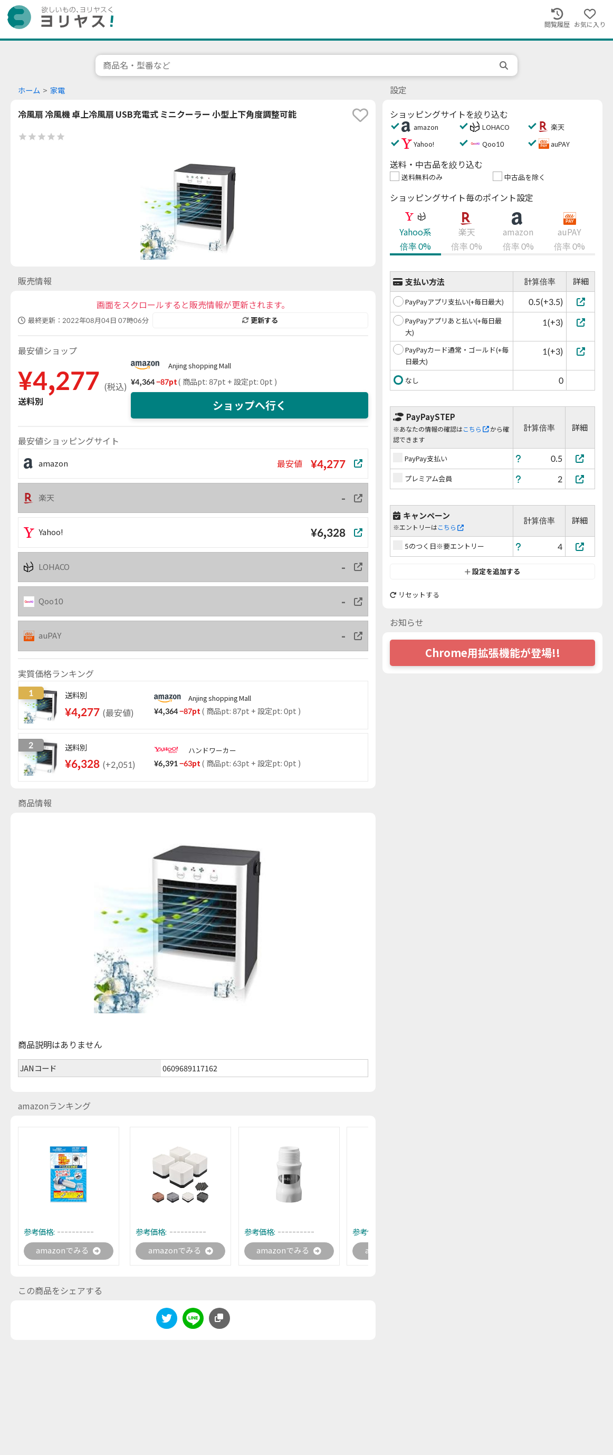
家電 (57, 90)
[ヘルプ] (518, 458)
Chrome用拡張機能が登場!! (492, 652)
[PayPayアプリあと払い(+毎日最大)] (580, 322)
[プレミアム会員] (580, 479)
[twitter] (167, 1321)
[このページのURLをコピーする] (219, 1319)
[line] (193, 1321)
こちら (476, 429)
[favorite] (360, 115)
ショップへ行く (249, 405)
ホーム (29, 90)
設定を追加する (492, 571)
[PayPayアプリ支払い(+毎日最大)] (580, 301)
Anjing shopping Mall (199, 366)
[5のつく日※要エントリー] (580, 546)
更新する (260, 320)
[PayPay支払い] (580, 458)
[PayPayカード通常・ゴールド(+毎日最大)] (580, 351)
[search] (505, 65)
